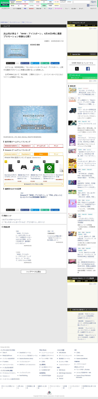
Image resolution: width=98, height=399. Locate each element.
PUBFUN (77, 361)
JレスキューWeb (63, 361)
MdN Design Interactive (65, 373)
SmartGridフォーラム (25, 352)
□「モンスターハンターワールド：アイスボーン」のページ (23, 222)
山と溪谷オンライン (47, 367)
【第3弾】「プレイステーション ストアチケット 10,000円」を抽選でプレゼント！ (86, 330)
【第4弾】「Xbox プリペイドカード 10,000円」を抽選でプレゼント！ (87, 337)
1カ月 (93, 25)
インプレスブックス (25, 372)
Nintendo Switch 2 (11, 146)
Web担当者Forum (7, 355)
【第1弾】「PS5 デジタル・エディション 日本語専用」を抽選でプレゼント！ (86, 316)
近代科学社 (43, 373)
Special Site (76, 54)
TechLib (61, 378)
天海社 (78, 352)
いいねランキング (90, 78)
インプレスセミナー (25, 361)
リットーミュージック (48, 352)
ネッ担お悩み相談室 (7, 367)
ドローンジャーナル (7, 364)
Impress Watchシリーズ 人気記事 (83, 278)
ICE (75, 350)
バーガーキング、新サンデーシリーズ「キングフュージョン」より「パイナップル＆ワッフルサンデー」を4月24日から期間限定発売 (87, 165)
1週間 (86, 25)
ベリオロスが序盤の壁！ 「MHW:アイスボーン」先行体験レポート (55, 238)
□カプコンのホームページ (11, 219)
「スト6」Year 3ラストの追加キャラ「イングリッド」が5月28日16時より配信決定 (87, 254)
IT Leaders (5, 361)
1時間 (71, 25)
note (46, 63)
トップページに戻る (33, 272)
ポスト (12, 63)
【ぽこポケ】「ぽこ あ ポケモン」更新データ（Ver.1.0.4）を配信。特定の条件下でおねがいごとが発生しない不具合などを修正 (87, 197)
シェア (26, 63)
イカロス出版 (60, 350)
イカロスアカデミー (64, 364)
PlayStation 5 (26, 146)
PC (45, 8)
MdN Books (62, 370)
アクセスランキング (78, 23)
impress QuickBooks (81, 358)
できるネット (6, 376)
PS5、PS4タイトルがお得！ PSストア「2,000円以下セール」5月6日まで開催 (87, 204)
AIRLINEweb (62, 352)
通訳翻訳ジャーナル (64, 358)
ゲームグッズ (41, 146)
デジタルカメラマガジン (9, 373)
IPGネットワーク (79, 367)
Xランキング (76, 75)
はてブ (36, 63)
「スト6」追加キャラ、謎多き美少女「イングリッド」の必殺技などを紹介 (87, 238)
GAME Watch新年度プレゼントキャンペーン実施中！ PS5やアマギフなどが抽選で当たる (84, 310)
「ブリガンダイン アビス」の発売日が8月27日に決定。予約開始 (86, 220)
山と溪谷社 (43, 364)
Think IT (4, 352)
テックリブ (60, 376)
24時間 (78, 25)
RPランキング (75, 78)
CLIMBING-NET (46, 370)
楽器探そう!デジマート (48, 355)
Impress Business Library (26, 358)
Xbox (41, 154)
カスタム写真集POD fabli (83, 372)
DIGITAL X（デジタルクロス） (28, 364)
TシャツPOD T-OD (47, 358)
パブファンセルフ (81, 364)
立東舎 (43, 361)
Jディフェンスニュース (65, 355)
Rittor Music (43, 350)
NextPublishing (24, 375)
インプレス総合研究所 (8, 358)
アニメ (56, 146)
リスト (17, 63)
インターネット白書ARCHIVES (10, 379)
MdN (58, 367)
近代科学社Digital (46, 375)
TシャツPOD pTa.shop (83, 369)
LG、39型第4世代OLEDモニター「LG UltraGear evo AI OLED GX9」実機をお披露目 (87, 264)
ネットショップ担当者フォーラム (29, 355)
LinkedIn (56, 63)
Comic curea (79, 355)
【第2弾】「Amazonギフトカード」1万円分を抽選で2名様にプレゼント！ (87, 323)
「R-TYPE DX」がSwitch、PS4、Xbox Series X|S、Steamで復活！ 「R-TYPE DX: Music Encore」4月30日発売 (86, 177)
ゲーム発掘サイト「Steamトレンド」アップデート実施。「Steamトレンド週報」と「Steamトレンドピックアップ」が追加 (87, 104)
